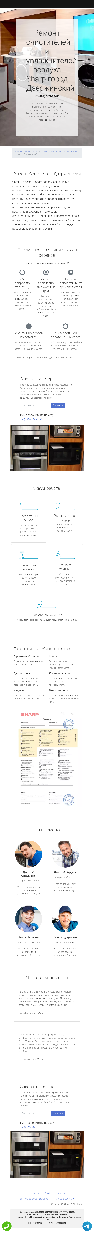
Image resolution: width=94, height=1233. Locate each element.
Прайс (48, 1193)
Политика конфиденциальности (34, 1198)
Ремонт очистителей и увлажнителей (59, 151)
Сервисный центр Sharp (26, 151)
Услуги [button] (34, 1193)
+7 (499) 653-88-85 (47, 96)
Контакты (60, 1193)
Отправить (58, 405)
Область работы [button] (64, 1198)
